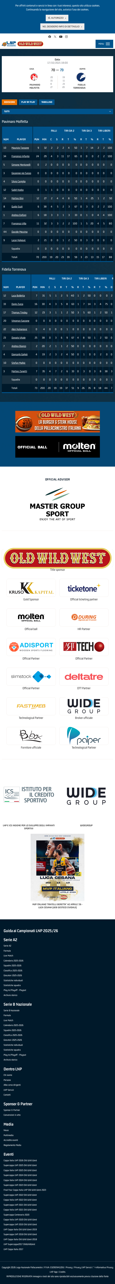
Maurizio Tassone (20, 147)
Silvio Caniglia (19, 181)
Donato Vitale (19, 337)
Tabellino (46, 102)
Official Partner (31, 658)
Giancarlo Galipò (20, 354)
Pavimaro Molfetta (35, 86)
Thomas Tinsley (19, 312)
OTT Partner (84, 688)
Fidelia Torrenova (79, 86)
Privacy (69, 1267)
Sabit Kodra (18, 189)
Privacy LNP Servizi (83, 1267)
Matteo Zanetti (19, 371)
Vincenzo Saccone (20, 320)
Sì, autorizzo (56, 18)
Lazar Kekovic (19, 240)
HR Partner (84, 629)
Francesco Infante (21, 156)
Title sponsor (57, 569)
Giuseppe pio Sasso (21, 173)
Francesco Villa (19, 223)
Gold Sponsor (31, 599)
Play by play (28, 102)
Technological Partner (31, 718)
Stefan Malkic (18, 362)
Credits (62, 1272)
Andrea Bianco (19, 346)
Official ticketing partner (84, 599)
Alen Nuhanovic (19, 329)
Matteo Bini (17, 198)
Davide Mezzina (20, 231)
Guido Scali (17, 206)
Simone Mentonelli (21, 164)
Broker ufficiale (84, 718)
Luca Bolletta (18, 295)
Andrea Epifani (19, 214)
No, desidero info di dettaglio (61, 26)
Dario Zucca (17, 303)
